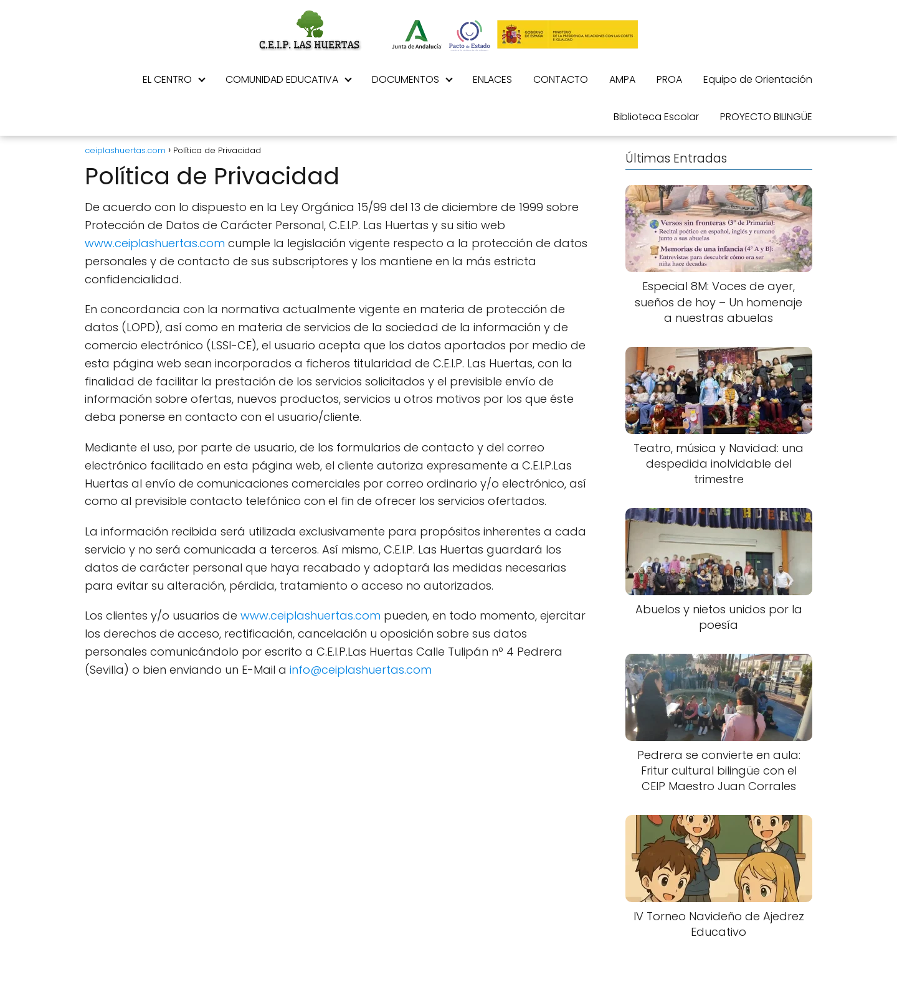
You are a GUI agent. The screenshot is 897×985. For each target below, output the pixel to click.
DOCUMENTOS (405, 79)
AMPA (622, 79)
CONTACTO (560, 79)
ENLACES (492, 79)
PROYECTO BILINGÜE (766, 117)
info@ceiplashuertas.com (361, 669)
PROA (669, 79)
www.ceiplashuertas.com (155, 243)
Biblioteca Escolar (656, 117)
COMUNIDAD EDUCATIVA (281, 79)
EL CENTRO (167, 79)
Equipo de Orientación (757, 79)
